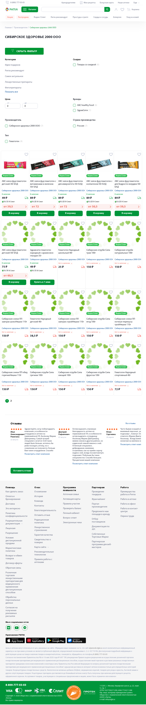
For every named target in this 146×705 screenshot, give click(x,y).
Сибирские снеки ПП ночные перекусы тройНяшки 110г (125, 322)
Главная (8, 28)
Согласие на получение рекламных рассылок (12, 612)
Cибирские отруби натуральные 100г (124, 251)
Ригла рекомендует (59, 17)
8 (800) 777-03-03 (100, 655)
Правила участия (71, 504)
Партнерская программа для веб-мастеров (101, 545)
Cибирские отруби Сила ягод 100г (98, 321)
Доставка (10, 504)
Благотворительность (44, 511)
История (38, 497)
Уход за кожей (132, 17)
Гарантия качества (43, 535)
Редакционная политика (41, 521)
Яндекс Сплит (40, 17)
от (8, 103)
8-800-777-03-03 (16, 685)
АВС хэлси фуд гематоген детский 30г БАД (14, 182)
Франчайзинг (98, 500)
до (26, 103)
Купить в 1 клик (43, 283)
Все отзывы (130, 424)
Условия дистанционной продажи (13, 541)
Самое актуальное (14, 76)
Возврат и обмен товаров (14, 557)
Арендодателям (68, 3)
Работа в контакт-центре (129, 510)
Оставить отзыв (22, 471)
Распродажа (23, 17)
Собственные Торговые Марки (100, 536)
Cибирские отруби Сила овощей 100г (70, 374)
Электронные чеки (72, 523)
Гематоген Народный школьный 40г (68, 251)
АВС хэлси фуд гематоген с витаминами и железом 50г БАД (43, 184)
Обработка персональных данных (13, 601)
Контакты (39, 506)
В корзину (15, 213)
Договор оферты (14, 564)
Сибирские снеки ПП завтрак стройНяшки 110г (71, 321)
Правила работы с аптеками (43, 561)
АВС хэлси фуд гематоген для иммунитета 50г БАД (70, 182)
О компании (40, 492)
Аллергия (117, 17)
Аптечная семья (71, 495)
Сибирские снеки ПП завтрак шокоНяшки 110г (14, 321)
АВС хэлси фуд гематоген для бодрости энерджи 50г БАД (128, 184)
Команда (38, 501)
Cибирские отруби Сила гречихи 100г (42, 374)
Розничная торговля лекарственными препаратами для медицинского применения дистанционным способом (14, 583)
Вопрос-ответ (70, 518)
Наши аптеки (123, 3)
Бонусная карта (107, 3)
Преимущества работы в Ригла (128, 493)
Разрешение (12, 533)
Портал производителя (99, 505)
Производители (21, 28)
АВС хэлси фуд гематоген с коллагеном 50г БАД (99, 182)
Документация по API (101, 528)
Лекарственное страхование (42, 529)
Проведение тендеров (98, 493)
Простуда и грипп (80, 17)
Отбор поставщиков (98, 520)
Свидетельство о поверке (42, 541)
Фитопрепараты (13, 88)
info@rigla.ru (110, 700)
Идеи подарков (12, 65)
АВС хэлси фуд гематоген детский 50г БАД (14, 251)
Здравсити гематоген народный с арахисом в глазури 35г (41, 253)
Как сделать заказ (14, 492)
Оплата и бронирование (13, 498)
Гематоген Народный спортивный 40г (125, 374)
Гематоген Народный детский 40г (40, 321)
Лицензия (10, 529)
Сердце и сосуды (100, 17)
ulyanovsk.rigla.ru (95, 649)
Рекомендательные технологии (44, 553)
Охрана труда (127, 516)
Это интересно (13, 509)
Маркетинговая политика (13, 550)
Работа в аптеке (128, 500)
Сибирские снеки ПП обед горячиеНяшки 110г (14, 374)
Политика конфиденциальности (16, 515)
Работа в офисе (128, 504)
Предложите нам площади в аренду (101, 513)
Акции (10, 17)
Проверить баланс (72, 509)
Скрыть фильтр (24, 51)
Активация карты (71, 499)
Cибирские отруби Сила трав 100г (98, 251)
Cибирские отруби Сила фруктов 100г (98, 374)
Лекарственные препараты (18, 82)
